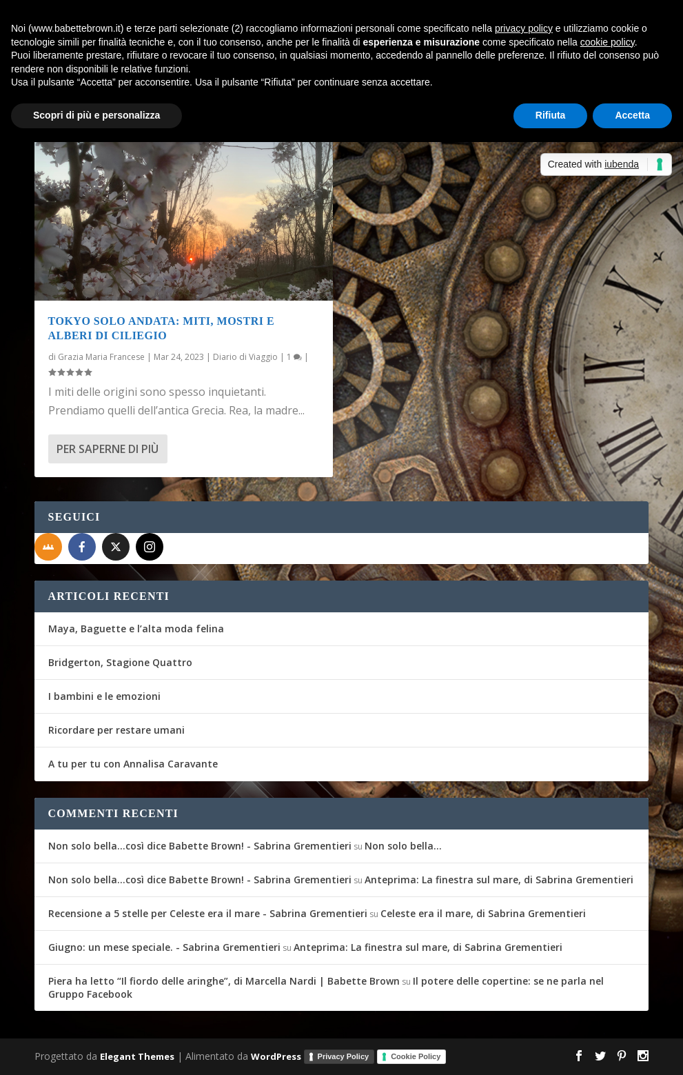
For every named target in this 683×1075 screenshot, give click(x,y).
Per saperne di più (108, 448)
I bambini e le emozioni (104, 696)
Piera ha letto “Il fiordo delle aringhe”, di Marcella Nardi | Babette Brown (224, 980)
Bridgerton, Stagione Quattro (120, 662)
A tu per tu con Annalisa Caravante (133, 763)
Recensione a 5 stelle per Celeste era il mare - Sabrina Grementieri (207, 913)
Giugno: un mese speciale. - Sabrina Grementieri (164, 947)
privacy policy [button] (524, 28)
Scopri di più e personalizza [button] (96, 115)
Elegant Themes (137, 1055)
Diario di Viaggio (245, 357)
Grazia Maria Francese (101, 357)
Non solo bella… (403, 845)
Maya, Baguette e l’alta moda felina (136, 628)
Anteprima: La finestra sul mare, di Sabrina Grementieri (499, 879)
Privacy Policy (343, 1056)
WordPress (276, 1055)
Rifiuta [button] (551, 115)
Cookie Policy (415, 1056)
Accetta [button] (632, 115)
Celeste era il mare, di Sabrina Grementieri (483, 913)
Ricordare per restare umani (116, 729)
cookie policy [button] (607, 42)
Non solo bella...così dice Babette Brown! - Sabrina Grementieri (199, 845)
